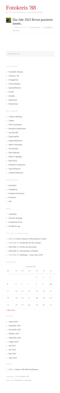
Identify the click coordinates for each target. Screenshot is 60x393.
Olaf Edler (13, 247)
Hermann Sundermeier (17, 128)
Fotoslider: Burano (16, 72)
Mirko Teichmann (15, 145)
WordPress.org (14, 226)
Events (11, 92)
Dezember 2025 (15, 325)
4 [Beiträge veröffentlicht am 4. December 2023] (7, 284)
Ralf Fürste (13, 161)
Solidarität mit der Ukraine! (30, 243)
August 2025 (14, 342)
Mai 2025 (12, 354)
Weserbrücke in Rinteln (29, 251)
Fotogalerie (48, 27)
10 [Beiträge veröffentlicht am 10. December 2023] (51, 284)
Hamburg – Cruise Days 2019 (31, 255)
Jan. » (14, 310)
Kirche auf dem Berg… (29, 247)
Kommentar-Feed (15, 222)
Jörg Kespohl (35, 27)
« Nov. (8, 310)
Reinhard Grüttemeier (17, 165)
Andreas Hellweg (15, 116)
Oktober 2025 (14, 333)
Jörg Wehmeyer (15, 169)
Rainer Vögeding (15, 156)
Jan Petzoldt (13, 132)
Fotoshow (16, 30)
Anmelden (13, 214)
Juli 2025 (12, 346)
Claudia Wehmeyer (16, 173)
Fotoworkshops (14, 84)
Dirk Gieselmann (15, 124)
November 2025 (15, 329)
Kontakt (12, 96)
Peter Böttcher (14, 152)
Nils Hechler (13, 149)
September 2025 (15, 338)
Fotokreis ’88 (14, 76)
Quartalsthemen (15, 88)
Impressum (13, 100)
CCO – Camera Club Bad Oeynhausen (23, 369)
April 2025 (13, 358)
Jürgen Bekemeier (16, 141)
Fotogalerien (13, 80)
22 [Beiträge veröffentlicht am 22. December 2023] (37, 298)
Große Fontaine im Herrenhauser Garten (30, 239)
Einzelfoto (13, 185)
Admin (11, 120)
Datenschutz (13, 104)
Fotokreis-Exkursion (16, 193)
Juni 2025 (12, 350)
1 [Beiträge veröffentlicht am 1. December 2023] (36, 277)
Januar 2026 (13, 322)
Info (10, 201)
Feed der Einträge (15, 218)
